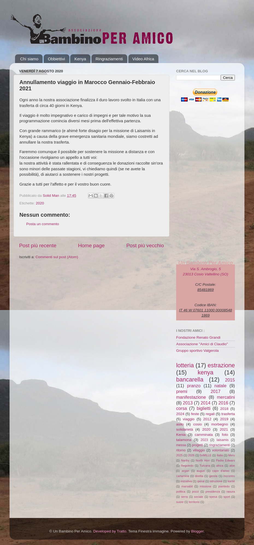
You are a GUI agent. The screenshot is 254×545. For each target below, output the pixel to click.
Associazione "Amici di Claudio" (202, 344)
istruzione (216, 481)
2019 (224, 419)
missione (205, 486)
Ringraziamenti (109, 58)
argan (185, 470)
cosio (197, 424)
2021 (224, 429)
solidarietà (184, 429)
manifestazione (191, 397)
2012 (207, 419)
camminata (204, 435)
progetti (197, 445)
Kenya (80, 58)
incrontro (229, 476)
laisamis (223, 440)
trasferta (228, 414)
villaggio (199, 450)
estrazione (221, 365)
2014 (206, 402)
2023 (204, 440)
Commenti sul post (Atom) (57, 257)
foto (225, 435)
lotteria (185, 365)
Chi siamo (29, 58)
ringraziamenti (219, 445)
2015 (230, 379)
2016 (223, 402)
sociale (198, 496)
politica (180, 491)
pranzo (194, 385)
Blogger (197, 531)
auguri (201, 470)
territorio (194, 502)
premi (181, 391)
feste (195, 414)
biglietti (203, 408)
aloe (232, 465)
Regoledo (187, 465)
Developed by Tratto (109, 531)
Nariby (185, 460)
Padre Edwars (225, 460)
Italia (220, 455)
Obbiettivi (56, 58)
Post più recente (38, 245)
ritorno (180, 450)
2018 (224, 409)
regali (210, 414)
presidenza (212, 491)
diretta (199, 476)
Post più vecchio (145, 245)
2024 (180, 414)
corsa (181, 408)
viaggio (188, 419)
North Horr (203, 460)
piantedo (223, 486)
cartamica (182, 476)
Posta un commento (42, 224)
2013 (188, 402)
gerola (213, 476)
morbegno (219, 424)
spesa (213, 496)
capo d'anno (220, 470)
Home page (91, 245)
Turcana (204, 465)
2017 (215, 391)
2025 (179, 455)
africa (219, 465)
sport (226, 496)
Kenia (181, 435)
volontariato (220, 450)
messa (181, 445)
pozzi (195, 491)
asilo (180, 424)
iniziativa (186, 481)
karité (231, 481)
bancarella (189, 379)
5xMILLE (206, 455)
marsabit (187, 486)
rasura (230, 491)
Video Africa (143, 58)
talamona (183, 440)
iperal (200, 481)
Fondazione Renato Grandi (198, 337)
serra (184, 496)
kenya (206, 372)
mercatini (226, 397)
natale (220, 385)
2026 (191, 455)
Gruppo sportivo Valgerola (197, 351)
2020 (40, 203)
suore (180, 502)
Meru (231, 455)
